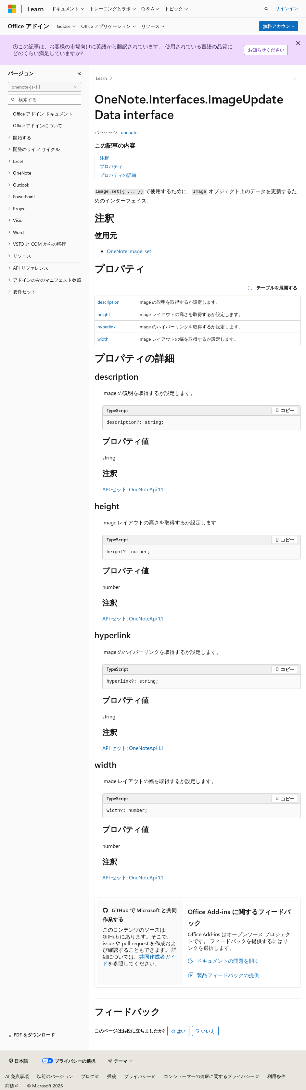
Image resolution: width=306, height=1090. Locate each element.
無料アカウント (279, 26)
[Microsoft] (12, 9)
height (103, 314)
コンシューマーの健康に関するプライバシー (209, 1076)
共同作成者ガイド (139, 960)
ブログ (88, 1076)
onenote (129, 132)
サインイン (286, 8)
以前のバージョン (55, 1076)
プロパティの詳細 (118, 175)
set (148, 251)
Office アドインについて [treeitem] (37, 125)
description (108, 302)
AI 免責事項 (17, 1076)
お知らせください (266, 50)
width (102, 339)
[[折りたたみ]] (79, 73)
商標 (9, 1086)
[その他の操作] (295, 78)
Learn (101, 78)
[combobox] (44, 87)
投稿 (111, 1076)
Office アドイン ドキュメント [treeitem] (43, 114)
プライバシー (137, 1076)
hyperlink (106, 327)
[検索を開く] (266, 9)
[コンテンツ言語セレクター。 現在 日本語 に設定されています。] (18, 1061)
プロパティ (111, 166)
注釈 (104, 158)
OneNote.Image (124, 251)
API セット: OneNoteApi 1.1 (132, 489)
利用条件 (276, 1076)
